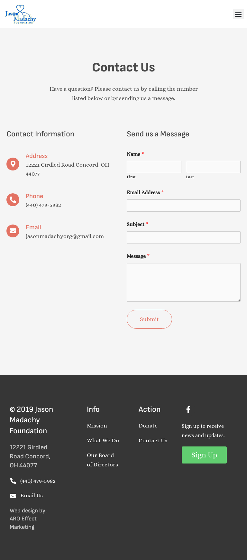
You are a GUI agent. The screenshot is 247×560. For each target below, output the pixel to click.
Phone (34, 196)
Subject (137, 224)
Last (190, 176)
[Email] (12, 231)
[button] (238, 14)
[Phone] (12, 199)
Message (138, 256)
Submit (149, 319)
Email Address (145, 192)
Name (135, 154)
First (131, 176)
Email (33, 227)
